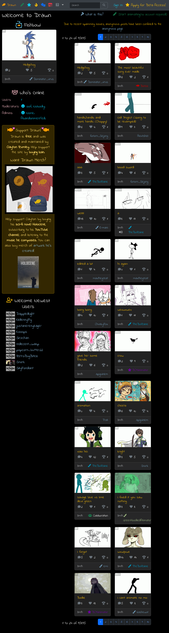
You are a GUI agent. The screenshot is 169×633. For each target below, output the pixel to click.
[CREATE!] (22, 5)
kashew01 (140, 612)
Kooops (21, 331)
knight (121, 451)
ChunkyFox (101, 324)
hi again (123, 264)
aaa (79, 167)
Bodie (81, 597)
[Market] (50, 5)
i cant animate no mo (132, 597)
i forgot (82, 552)
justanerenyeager (29, 325)
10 (148, 37)
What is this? (91, 14)
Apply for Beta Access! (145, 5)
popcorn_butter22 (29, 350)
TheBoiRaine (97, 182)
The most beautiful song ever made (131, 69)
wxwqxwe (124, 552)
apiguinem (102, 374)
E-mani (101, 228)
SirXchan (22, 338)
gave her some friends (87, 357)
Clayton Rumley (18, 147)
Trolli (105, 420)
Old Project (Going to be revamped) (132, 119)
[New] (29, 5)
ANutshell (142, 136)
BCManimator (138, 370)
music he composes (21, 240)
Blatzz (142, 86)
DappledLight (25, 313)
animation (83, 405)
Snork (20, 362)
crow (121, 355)
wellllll (80, 213)
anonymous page (112, 29)
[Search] (84, 5)
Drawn (9, 5)
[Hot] (36, 5)
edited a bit (85, 264)
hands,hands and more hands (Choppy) (92, 119)
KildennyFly (24, 319)
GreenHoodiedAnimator (137, 518)
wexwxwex (125, 309)
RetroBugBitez (27, 356)
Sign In (118, 5)
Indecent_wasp (27, 344)
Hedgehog (29, 64)
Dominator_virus (41, 79)
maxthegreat (100, 278)
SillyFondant (25, 368)
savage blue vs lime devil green (90, 499)
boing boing (84, 309)
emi (103, 566)
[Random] (43, 5)
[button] (59, 5)
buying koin (36, 152)
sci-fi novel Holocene (30, 224)
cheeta (122, 405)
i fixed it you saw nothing (130, 499)
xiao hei (82, 451)
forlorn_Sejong (99, 136)
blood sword (126, 167)
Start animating (140, 14)
